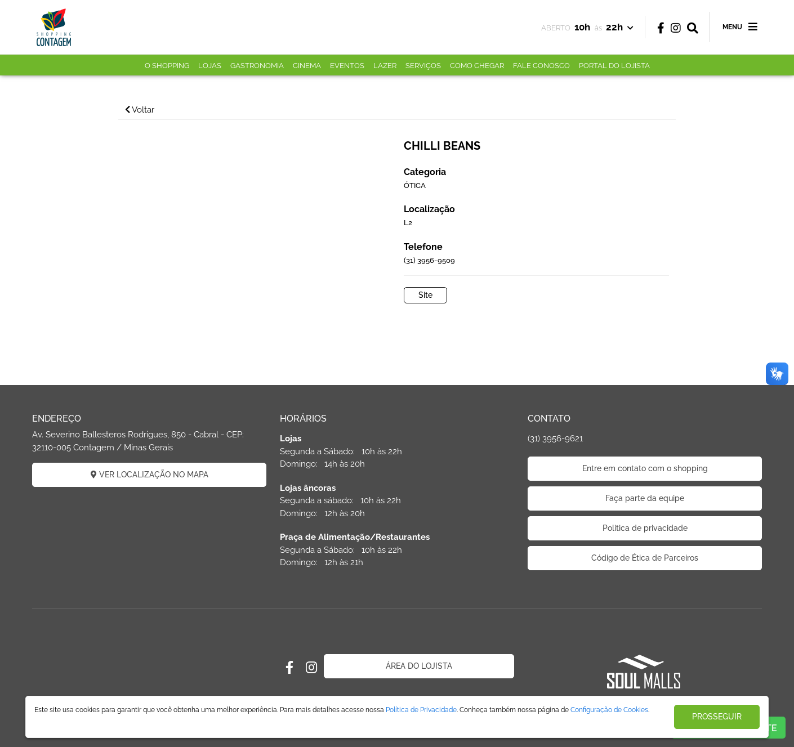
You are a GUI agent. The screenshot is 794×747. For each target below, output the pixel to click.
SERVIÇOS (423, 65)
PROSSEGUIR (717, 716)
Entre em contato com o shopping (645, 468)
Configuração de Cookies (609, 710)
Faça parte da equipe (644, 498)
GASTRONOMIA (257, 65)
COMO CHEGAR (477, 65)
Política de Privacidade (421, 710)
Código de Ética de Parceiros (644, 557)
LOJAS (209, 65)
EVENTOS (347, 65)
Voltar (139, 110)
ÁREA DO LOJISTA (419, 665)
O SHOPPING (167, 65)
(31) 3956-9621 (555, 438)
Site (425, 294)
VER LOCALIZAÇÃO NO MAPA (149, 474)
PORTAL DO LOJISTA (614, 65)
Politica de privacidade (645, 528)
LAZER (384, 65)
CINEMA (307, 65)
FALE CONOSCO (541, 65)
